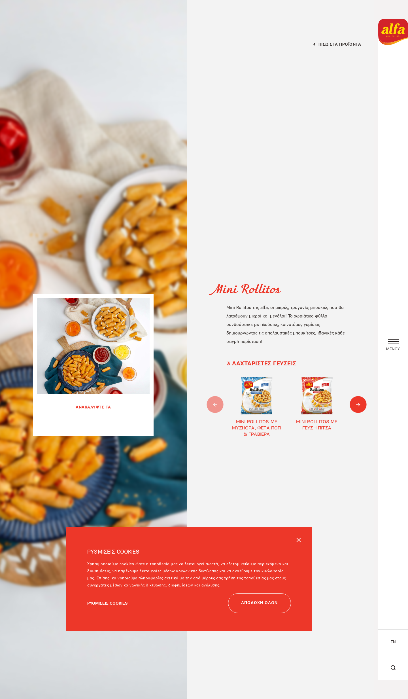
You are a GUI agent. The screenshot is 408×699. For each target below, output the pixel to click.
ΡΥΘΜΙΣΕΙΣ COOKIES (107, 607)
